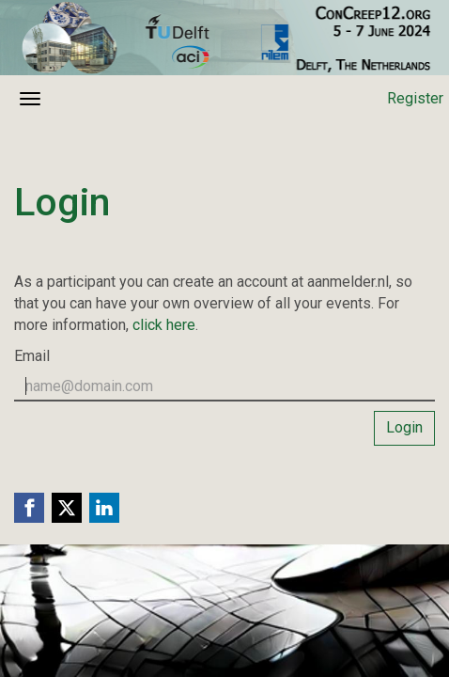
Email (32, 356)
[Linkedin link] (104, 508)
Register (415, 98)
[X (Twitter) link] (67, 508)
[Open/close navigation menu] (30, 99)
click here (163, 325)
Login (404, 427)
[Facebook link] (29, 508)
